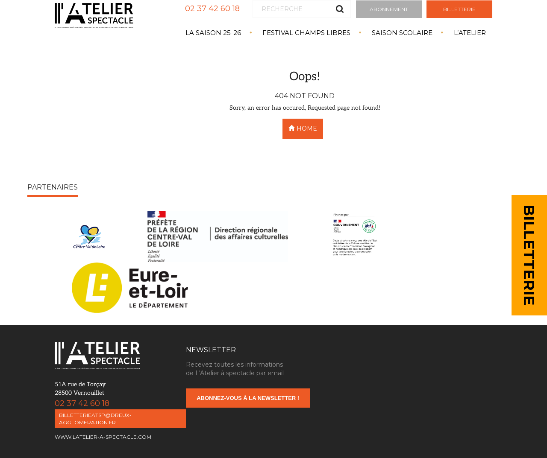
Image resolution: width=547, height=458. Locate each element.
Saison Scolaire (402, 33)
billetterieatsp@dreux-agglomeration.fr (95, 419)
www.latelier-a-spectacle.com (103, 437)
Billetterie (459, 9)
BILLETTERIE (529, 255)
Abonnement (389, 9)
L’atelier (470, 33)
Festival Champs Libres (306, 33)
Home (302, 128)
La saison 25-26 (213, 33)
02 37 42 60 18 (212, 8)
